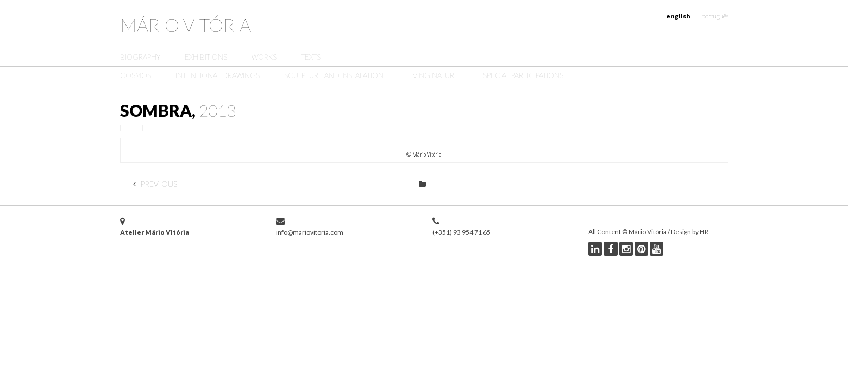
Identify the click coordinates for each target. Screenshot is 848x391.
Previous (155, 183)
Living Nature (433, 75)
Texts (311, 57)
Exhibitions (206, 57)
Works (264, 57)
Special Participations (523, 75)
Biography (140, 57)
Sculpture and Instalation (334, 75)
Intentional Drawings (217, 75)
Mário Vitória (185, 25)
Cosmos (135, 75)
